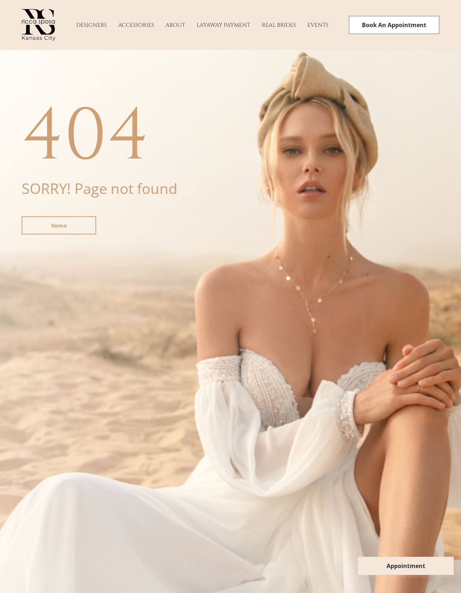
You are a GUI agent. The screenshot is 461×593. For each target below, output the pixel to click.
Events (317, 25)
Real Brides (279, 25)
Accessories (136, 25)
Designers (91, 25)
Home (59, 225)
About (175, 25)
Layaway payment (223, 25)
